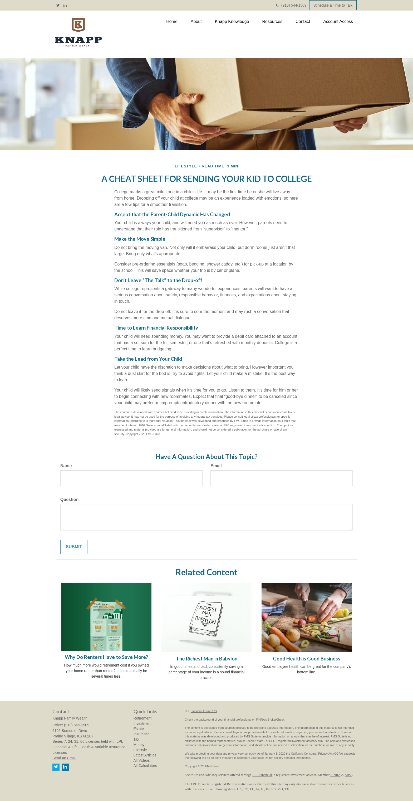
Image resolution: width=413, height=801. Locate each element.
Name (66, 466)
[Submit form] (73, 547)
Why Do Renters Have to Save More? (106, 657)
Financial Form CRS (204, 711)
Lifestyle (140, 750)
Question (69, 499)
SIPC (348, 775)
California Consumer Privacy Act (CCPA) (317, 753)
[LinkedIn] (65, 5)
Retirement (142, 718)
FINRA (335, 775)
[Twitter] (58, 5)
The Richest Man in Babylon (206, 659)
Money (139, 744)
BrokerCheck (276, 719)
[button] (196, 22)
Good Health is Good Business (306, 659)
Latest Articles (145, 755)
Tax (136, 739)
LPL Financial (262, 775)
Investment (142, 723)
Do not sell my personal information (287, 757)
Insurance (142, 734)
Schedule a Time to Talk (332, 5)
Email (216, 466)
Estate (139, 729)
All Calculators (145, 766)
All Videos (142, 760)
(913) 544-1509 (291, 5)
